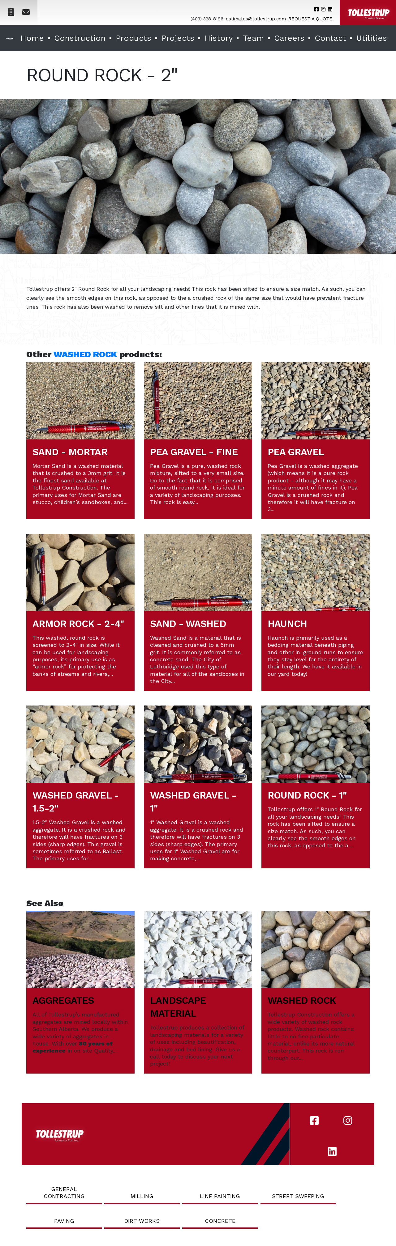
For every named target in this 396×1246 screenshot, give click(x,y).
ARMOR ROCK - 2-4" (78, 623)
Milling (142, 1196)
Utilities (371, 38)
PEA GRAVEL (296, 452)
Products (133, 38)
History (218, 38)
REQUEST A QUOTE (310, 19)
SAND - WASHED (188, 623)
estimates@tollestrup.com (256, 19)
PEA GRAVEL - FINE (194, 452)
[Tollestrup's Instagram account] (323, 9)
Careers (289, 38)
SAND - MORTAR (69, 452)
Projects (177, 38)
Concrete (220, 1221)
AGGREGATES (63, 1000)
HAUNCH (287, 623)
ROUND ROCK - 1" (307, 795)
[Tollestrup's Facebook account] (316, 9)
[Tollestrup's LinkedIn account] (330, 9)
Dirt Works (142, 1221)
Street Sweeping (298, 1196)
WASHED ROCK (85, 354)
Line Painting (220, 1196)
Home (32, 38)
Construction (79, 38)
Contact (330, 38)
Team (253, 38)
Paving (64, 1221)
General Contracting (64, 1192)
